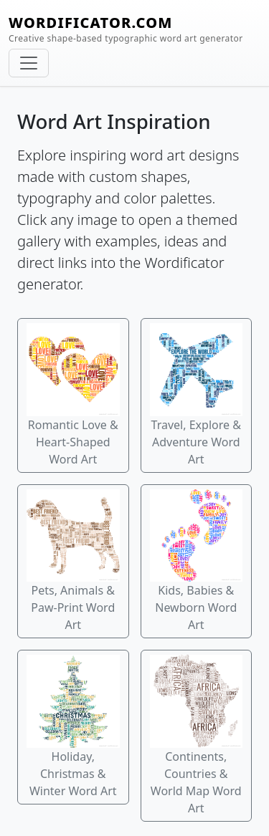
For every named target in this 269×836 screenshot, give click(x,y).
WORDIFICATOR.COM (126, 29)
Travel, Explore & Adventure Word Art (196, 395)
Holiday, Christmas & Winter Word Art (73, 727)
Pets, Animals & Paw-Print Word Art (73, 561)
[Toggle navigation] (29, 63)
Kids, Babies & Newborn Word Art (196, 561)
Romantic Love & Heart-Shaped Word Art (73, 395)
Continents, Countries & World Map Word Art (196, 735)
